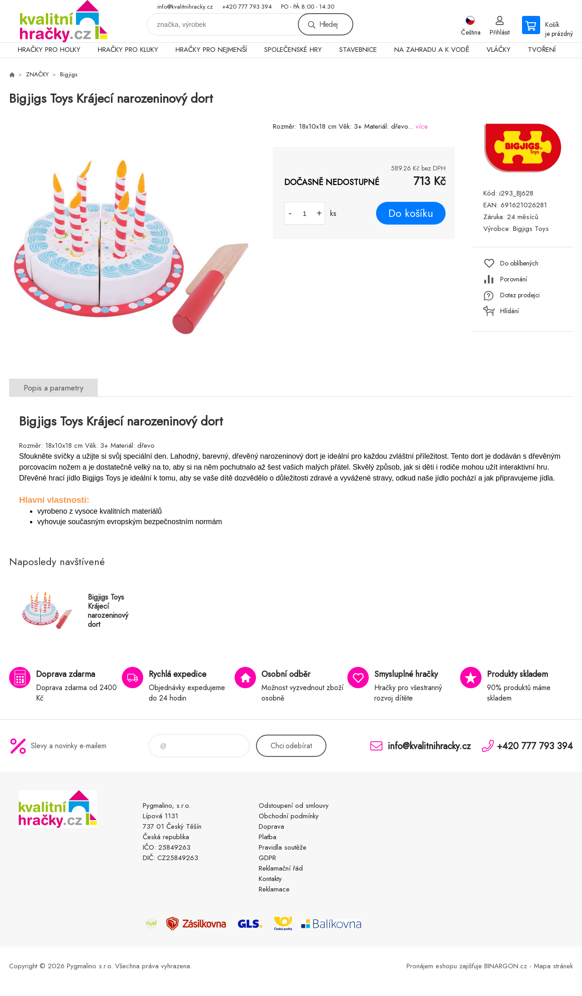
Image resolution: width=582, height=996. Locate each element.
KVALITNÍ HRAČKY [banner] (63, 21)
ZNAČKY (37, 74)
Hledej (328, 24)
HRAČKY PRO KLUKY (128, 50)
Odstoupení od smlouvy (294, 806)
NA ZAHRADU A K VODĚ (431, 50)
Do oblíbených (519, 263)
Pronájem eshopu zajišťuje (444, 966)
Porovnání (513, 279)
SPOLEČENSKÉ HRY (293, 50)
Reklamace (274, 889)
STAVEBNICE (358, 50)
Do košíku (410, 213)
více (422, 126)
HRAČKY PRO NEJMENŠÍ (211, 50)
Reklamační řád (281, 868)
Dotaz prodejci (520, 295)
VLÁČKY (499, 50)
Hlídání (509, 310)
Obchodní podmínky (289, 816)
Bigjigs (68, 74)
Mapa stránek (553, 966)
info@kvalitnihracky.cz (185, 6)
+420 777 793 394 (247, 6)
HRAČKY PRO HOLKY (49, 50)
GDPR (267, 858)
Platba (267, 837)
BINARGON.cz (505, 966)
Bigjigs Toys (531, 229)
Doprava (271, 826)
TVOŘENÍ (542, 50)
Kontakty (270, 879)
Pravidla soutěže (282, 847)
